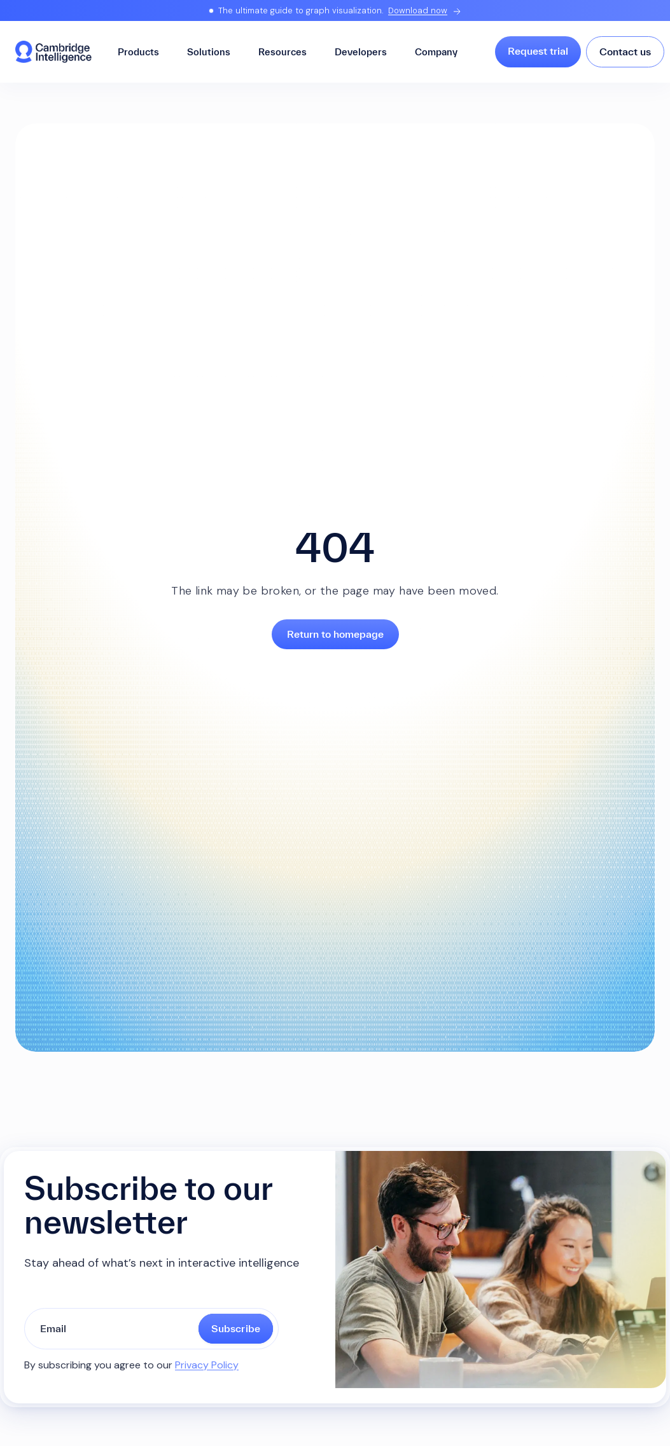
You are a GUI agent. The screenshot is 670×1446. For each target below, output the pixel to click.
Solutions (208, 51)
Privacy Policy (207, 1365)
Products (138, 51)
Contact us (625, 51)
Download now (417, 10)
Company (436, 51)
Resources (282, 51)
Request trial (538, 51)
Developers (361, 51)
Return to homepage (335, 634)
